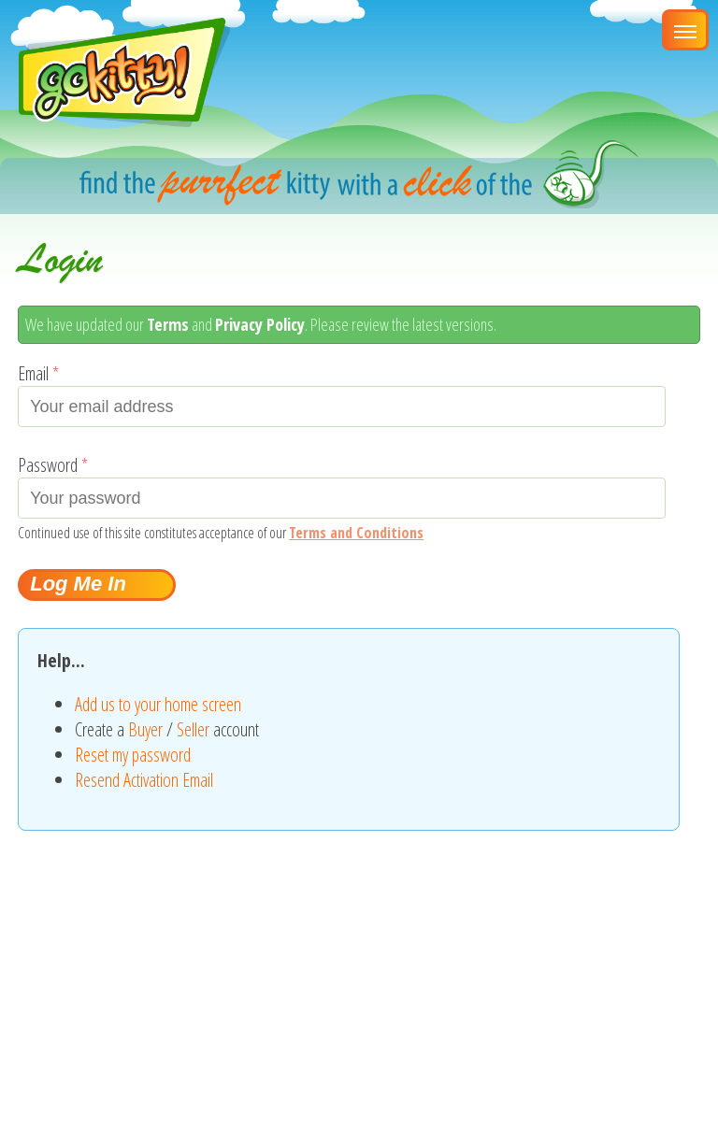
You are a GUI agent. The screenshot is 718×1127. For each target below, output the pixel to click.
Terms (168, 324)
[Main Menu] (685, 29)
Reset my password (133, 754)
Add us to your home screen (158, 704)
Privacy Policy (260, 324)
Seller (193, 729)
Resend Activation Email (144, 779)
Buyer (145, 729)
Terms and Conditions (356, 532)
